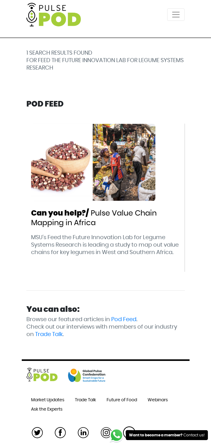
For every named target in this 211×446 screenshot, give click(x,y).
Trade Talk (49, 334)
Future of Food (122, 400)
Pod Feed (123, 319)
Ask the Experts (46, 409)
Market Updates (47, 400)
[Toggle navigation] (176, 14)
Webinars (158, 400)
